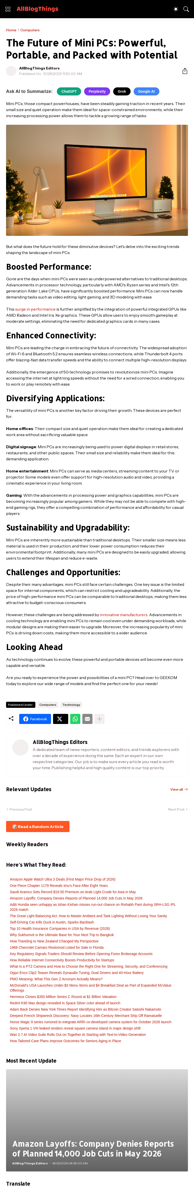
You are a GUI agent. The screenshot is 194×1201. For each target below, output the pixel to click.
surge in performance (35, 309)
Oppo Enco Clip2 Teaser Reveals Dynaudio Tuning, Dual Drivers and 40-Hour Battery (77, 973)
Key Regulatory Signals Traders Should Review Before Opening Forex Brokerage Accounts (81, 954)
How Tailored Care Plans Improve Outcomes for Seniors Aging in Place (65, 1041)
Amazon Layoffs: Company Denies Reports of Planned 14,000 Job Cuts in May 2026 (76, 898)
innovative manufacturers (124, 614)
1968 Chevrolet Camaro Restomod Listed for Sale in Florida (57, 947)
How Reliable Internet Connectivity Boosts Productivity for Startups (62, 960)
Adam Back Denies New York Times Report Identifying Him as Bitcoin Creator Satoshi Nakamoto (85, 1009)
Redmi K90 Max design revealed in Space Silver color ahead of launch (65, 1003)
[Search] (186, 9)
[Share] (183, 71)
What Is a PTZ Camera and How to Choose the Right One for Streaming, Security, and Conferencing (88, 966)
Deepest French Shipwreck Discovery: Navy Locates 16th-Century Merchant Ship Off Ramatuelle (86, 1016)
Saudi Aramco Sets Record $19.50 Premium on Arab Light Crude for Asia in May (73, 892)
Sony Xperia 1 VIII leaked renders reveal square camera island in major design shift (75, 1028)
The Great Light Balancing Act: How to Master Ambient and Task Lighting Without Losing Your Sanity (88, 916)
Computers (30, 30)
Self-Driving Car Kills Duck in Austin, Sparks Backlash (52, 922)
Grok (122, 91)
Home (11, 30)
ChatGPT (69, 91)
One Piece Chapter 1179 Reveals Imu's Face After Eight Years (59, 886)
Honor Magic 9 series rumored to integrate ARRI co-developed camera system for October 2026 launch (91, 1022)
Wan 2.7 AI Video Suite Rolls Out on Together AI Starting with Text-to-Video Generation (78, 1035)
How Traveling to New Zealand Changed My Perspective (54, 941)
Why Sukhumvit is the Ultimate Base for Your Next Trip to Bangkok (62, 935)
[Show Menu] (8, 9)
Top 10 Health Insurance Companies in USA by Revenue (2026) (60, 929)
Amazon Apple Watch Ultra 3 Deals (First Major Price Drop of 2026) (62, 879)
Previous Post (21, 809)
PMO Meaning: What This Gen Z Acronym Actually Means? (56, 979)
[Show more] (99, 719)
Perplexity (97, 91)
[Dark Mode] (175, 9)
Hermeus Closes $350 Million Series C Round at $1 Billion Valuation (63, 997)
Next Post (176, 809)
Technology (71, 705)
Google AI (146, 91)
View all (176, 789)
